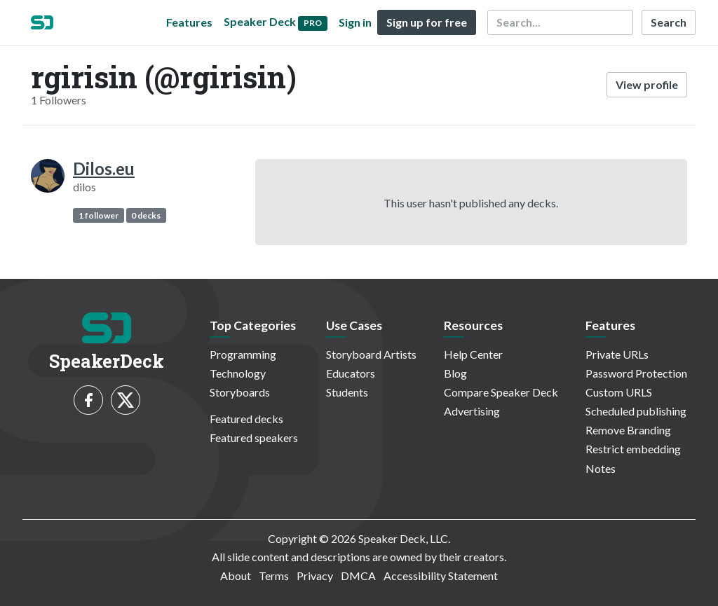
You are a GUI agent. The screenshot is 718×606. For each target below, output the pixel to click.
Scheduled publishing (635, 411)
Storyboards (240, 392)
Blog (455, 373)
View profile (647, 84)
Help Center (473, 354)
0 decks (146, 215)
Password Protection (636, 373)
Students (347, 392)
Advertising (472, 411)
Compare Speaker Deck (501, 392)
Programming (243, 354)
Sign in (355, 22)
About (235, 575)
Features (189, 22)
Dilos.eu (104, 168)
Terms (274, 575)
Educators (350, 373)
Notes (600, 468)
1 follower (98, 215)
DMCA (358, 575)
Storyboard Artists (371, 354)
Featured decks (246, 418)
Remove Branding (628, 429)
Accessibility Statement (441, 575)
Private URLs (617, 354)
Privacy (315, 575)
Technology (238, 373)
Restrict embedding (633, 448)
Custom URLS (618, 392)
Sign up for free (426, 22)
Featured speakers (254, 437)
